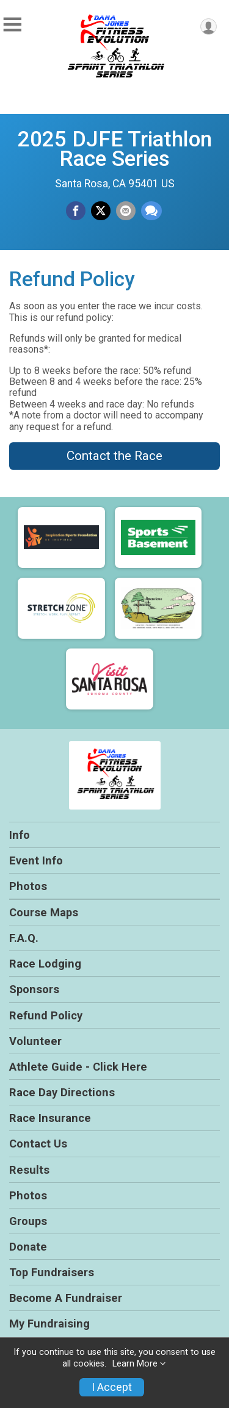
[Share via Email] (126, 211)
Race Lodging (45, 963)
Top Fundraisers (51, 1272)
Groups (28, 1221)
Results (29, 1169)
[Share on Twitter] (101, 211)
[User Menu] (208, 26)
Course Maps (43, 912)
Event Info (36, 860)
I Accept (112, 1387)
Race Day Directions (62, 1092)
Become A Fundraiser (65, 1297)
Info (19, 834)
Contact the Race (114, 455)
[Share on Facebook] (75, 211)
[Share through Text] (151, 211)
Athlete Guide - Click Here (78, 1066)
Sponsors (34, 989)
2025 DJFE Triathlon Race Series (115, 148)
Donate (28, 1246)
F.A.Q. (23, 938)
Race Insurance (50, 1118)
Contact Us (38, 1143)
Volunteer (35, 1041)
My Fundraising (49, 1323)
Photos (28, 886)
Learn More (135, 1364)
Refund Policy (45, 1015)
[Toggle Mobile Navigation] (12, 24)
